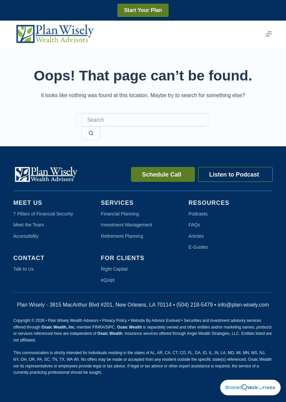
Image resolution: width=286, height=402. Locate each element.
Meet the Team (28, 224)
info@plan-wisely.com (243, 305)
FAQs (194, 224)
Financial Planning (120, 213)
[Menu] (269, 34)
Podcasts (198, 213)
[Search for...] (143, 120)
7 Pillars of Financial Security (43, 213)
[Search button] (91, 133)
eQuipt (107, 280)
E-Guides (198, 247)
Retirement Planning (122, 236)
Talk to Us (23, 269)
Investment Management (126, 224)
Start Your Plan (143, 10)
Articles (196, 236)
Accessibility (26, 236)
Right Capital (114, 269)
